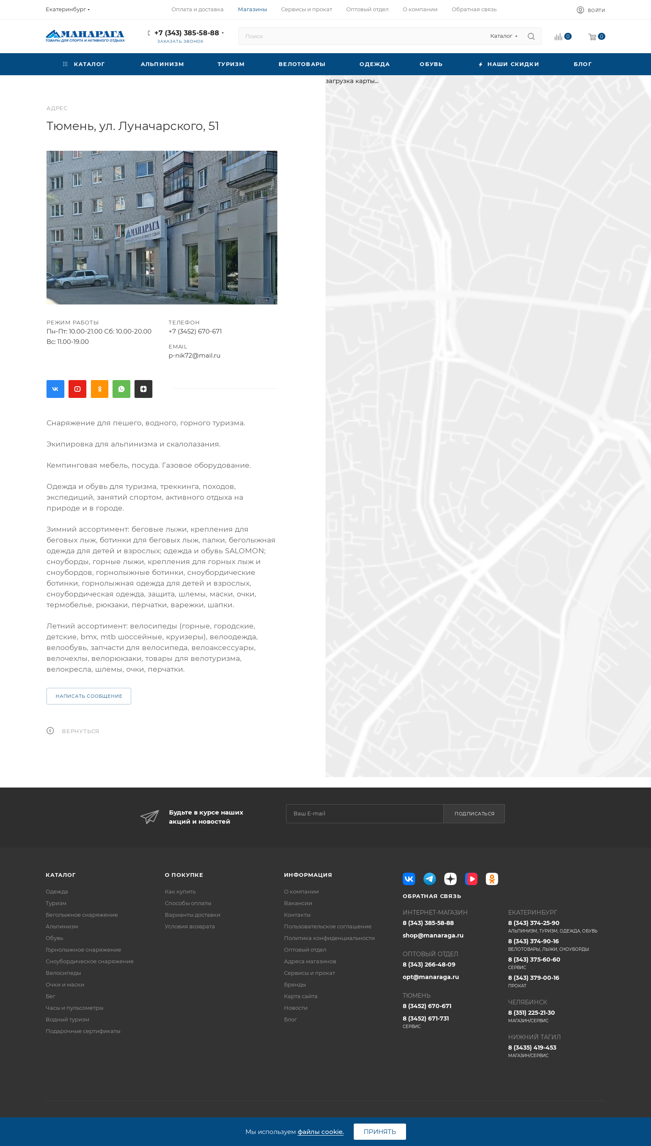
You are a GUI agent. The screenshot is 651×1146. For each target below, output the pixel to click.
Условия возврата (190, 926)
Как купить (180, 891)
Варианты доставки (192, 914)
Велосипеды (63, 972)
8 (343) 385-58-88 (428, 923)
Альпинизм (62, 926)
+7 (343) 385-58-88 (186, 33)
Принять (380, 1132)
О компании (301, 891)
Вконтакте (55, 389)
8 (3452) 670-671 (427, 1006)
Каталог (61, 874)
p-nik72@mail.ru (194, 355)
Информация (308, 874)
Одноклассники (99, 389)
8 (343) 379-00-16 (556, 981)
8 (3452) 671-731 (451, 1022)
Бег (50, 996)
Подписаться (475, 814)
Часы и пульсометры (74, 1007)
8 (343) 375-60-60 (556, 963)
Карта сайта (301, 996)
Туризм (56, 903)
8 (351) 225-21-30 (556, 1016)
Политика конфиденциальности (329, 938)
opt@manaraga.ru (431, 977)
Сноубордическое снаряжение (90, 961)
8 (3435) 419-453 (556, 1051)
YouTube (77, 389)
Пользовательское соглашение (328, 926)
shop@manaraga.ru (433, 935)
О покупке (184, 874)
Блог (290, 1019)
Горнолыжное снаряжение (83, 949)
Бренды (295, 984)
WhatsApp (121, 389)
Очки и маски (65, 984)
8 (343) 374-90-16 (556, 944)
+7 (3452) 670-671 (195, 331)
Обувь (54, 938)
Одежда (57, 891)
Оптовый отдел (305, 949)
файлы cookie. (321, 1132)
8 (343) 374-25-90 (556, 926)
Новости (296, 1007)
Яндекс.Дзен (143, 389)
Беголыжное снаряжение (82, 914)
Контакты (297, 914)
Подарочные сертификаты (83, 1031)
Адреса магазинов (310, 961)
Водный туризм (67, 1019)
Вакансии (298, 903)
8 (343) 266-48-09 (429, 964)
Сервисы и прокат (309, 972)
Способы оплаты (188, 903)
